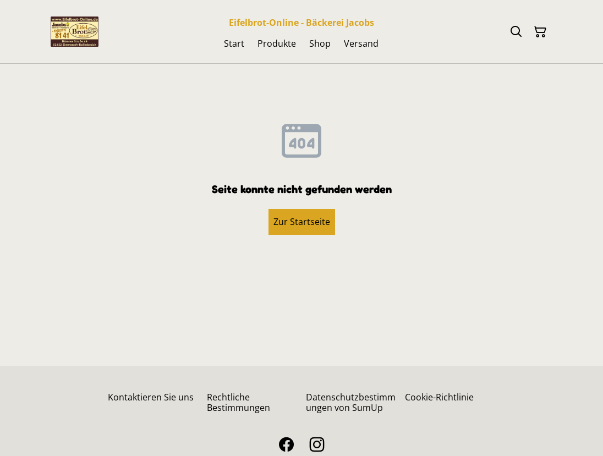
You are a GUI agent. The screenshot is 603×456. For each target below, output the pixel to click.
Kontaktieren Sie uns (151, 397)
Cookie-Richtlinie (439, 397)
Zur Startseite (301, 222)
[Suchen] (516, 32)
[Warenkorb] (540, 32)
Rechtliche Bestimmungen (238, 402)
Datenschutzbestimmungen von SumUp (351, 402)
